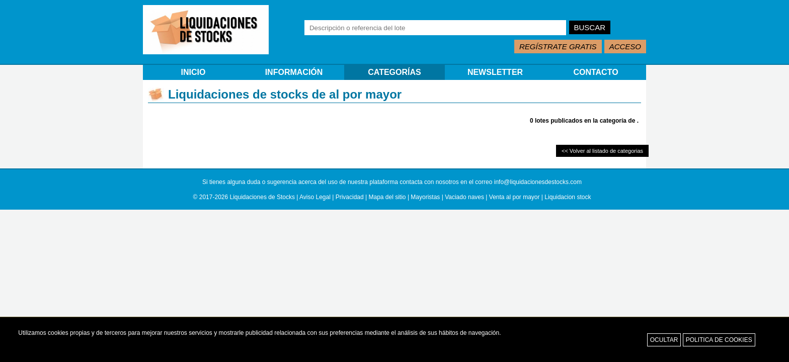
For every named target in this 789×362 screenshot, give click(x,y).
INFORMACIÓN (294, 72)
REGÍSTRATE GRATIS (558, 46)
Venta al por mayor (514, 197)
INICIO (193, 72)
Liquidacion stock (567, 197)
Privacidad (350, 197)
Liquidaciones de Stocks (262, 197)
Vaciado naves (464, 197)
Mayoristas (425, 197)
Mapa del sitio (387, 197)
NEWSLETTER (495, 72)
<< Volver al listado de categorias (602, 151)
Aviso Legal (315, 197)
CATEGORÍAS (394, 72)
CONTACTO (595, 72)
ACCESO (625, 46)
